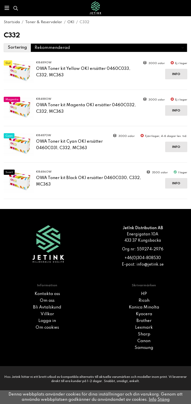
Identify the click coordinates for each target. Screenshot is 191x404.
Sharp (144, 334)
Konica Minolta (144, 307)
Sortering (17, 47)
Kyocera (144, 314)
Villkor (47, 314)
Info (176, 74)
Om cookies (47, 327)
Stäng (163, 400)
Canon (143, 341)
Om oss (47, 301)
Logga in (47, 321)
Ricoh (144, 301)
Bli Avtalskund (47, 307)
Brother (144, 321)
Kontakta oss (47, 294)
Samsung (144, 348)
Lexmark (144, 327)
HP (144, 294)
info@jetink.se (150, 265)
